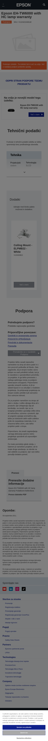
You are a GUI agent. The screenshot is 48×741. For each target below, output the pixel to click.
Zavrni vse (24, 732)
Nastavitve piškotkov (24, 738)
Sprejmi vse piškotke (24, 727)
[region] (24, 725)
